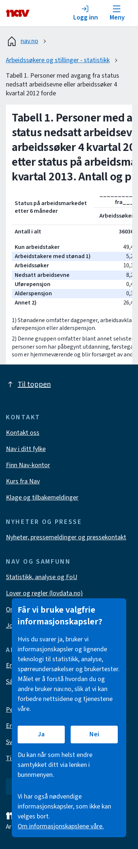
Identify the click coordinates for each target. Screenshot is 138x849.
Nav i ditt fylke (26, 449)
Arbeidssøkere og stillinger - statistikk (58, 60)
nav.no (22, 41)
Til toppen (28, 384)
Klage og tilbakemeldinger (42, 497)
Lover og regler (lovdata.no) (44, 593)
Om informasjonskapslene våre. (61, 826)
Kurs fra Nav (23, 481)
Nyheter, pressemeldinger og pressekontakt (66, 537)
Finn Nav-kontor (28, 465)
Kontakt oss (22, 432)
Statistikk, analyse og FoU (41, 577)
